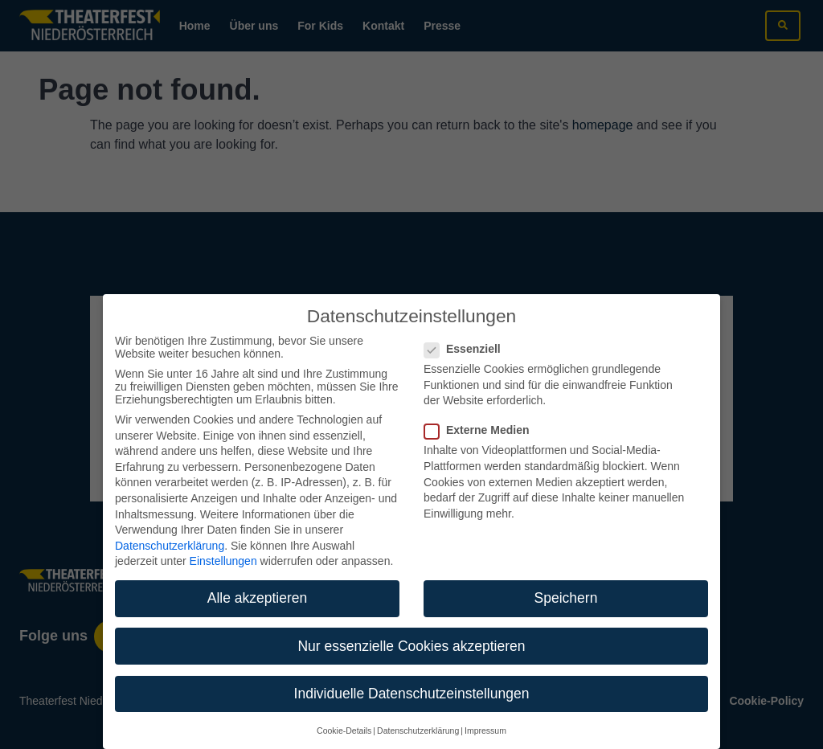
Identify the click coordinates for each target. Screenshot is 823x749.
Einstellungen (223, 545)
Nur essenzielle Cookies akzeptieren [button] (411, 630)
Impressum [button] (485, 715)
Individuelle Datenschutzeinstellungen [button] (412, 677)
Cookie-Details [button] (344, 715)
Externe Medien (481, 414)
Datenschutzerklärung (169, 530)
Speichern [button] (566, 583)
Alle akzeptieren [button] (257, 583)
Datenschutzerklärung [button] (418, 715)
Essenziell (467, 333)
